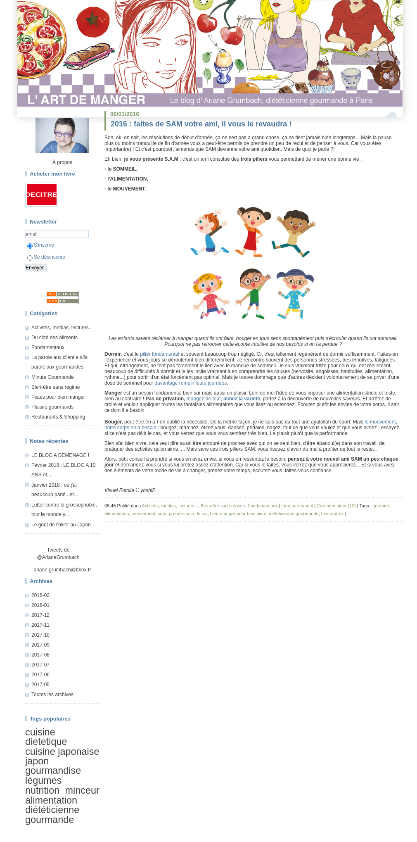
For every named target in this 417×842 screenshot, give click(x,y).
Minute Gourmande (52, 377)
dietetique (46, 741)
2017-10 (40, 635)
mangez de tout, (205, 399)
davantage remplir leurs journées (190, 383)
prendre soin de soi (188, 513)
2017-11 (40, 625)
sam (162, 513)
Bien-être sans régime (55, 387)
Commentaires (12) (336, 505)
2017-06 (40, 675)
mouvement (143, 513)
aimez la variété (241, 399)
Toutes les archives (52, 694)
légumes (43, 780)
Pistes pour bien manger (58, 397)
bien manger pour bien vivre (238, 513)
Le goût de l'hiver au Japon (61, 525)
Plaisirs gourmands (52, 407)
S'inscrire (40, 245)
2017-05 (40, 684)
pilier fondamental (159, 354)
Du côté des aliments (54, 337)
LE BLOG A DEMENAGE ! (60, 455)
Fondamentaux (47, 347)
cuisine (40, 732)
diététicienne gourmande (52, 814)
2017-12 (40, 615)
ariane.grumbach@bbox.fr (62, 570)
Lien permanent (297, 505)
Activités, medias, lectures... (62, 328)
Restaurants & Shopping (58, 417)
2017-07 (40, 665)
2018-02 (40, 595)
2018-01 (40, 605)
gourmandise (53, 771)
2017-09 (40, 645)
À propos (62, 162)
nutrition (42, 790)
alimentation (51, 800)
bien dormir (332, 513)
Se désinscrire (46, 257)
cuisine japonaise (62, 751)
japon (37, 761)
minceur (82, 790)
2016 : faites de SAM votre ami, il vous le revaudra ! (201, 124)
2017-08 (40, 655)
